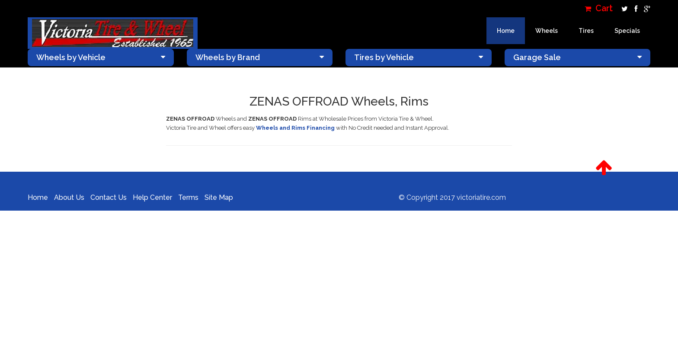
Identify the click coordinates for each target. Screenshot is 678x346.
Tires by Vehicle (418, 57)
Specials (627, 30)
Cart (599, 8)
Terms (188, 197)
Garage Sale (577, 57)
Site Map (219, 197)
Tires (586, 30)
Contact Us (108, 197)
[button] (603, 168)
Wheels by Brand (259, 57)
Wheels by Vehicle (100, 57)
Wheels (546, 30)
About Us (69, 197)
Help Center (152, 197)
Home (506, 30)
